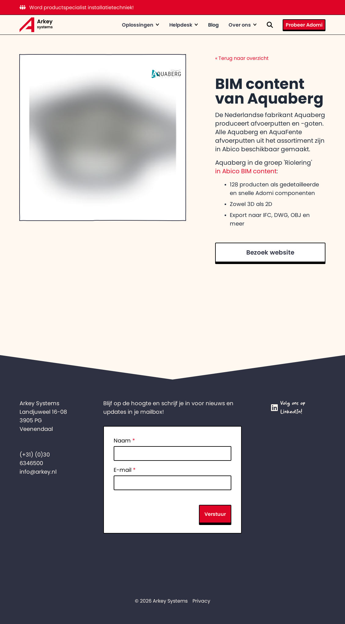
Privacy (201, 600)
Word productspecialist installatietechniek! (77, 7)
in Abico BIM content (246, 171)
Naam (124, 440)
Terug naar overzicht (242, 58)
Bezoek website (270, 252)
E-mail (125, 470)
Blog (213, 24)
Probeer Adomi (304, 24)
